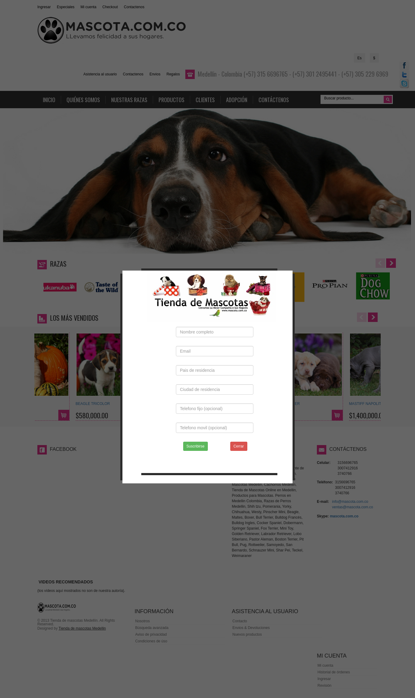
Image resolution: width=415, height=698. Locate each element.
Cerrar (239, 433)
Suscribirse (195, 433)
